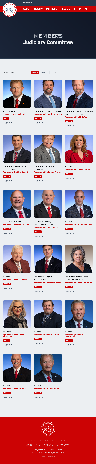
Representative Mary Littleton (78, 283)
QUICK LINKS (27, 3)
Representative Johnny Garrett (79, 225)
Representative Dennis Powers (48, 172)
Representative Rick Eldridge (47, 335)
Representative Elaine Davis (77, 169)
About (27, 9)
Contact (43, 457)
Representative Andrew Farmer (48, 114)
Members (51, 9)
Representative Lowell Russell (47, 283)
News (37, 9)
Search (35, 72)
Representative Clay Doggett (16, 172)
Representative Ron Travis (15, 389)
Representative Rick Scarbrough (74, 335)
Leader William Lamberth (14, 114)
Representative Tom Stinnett (47, 389)
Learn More (8, 123)
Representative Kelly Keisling (16, 280)
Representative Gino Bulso (46, 227)
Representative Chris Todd (77, 117)
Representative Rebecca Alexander (14, 335)
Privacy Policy (51, 457)
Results (65, 9)
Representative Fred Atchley (16, 225)
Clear (43, 72)
